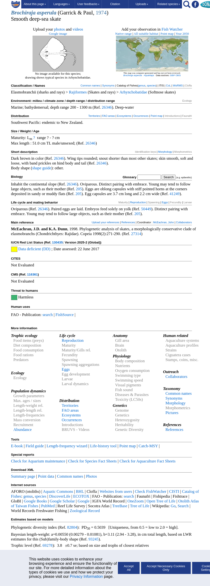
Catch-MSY (148, 446)
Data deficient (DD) (34, 249)
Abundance (23, 429)
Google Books (35, 501)
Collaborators (184, 222)
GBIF (172, 75)
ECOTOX (81, 496)
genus (141, 85)
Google (83, 501)
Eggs (165, 202)
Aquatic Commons (58, 491)
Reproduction (138, 202)
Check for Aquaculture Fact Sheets (148, 461)
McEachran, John (163, 222)
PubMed (47, 506)
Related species (168, 4)
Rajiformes (78, 92)
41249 (174, 193)
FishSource (64, 314)
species (151, 85)
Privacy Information (86, 576)
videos (78, 29)
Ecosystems (124, 115)
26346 (107, 107)
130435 (57, 242)
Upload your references (105, 222)
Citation (115, 4)
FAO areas (108, 115)
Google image (58, 33)
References (128, 222)
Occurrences (140, 115)
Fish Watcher (172, 29)
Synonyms (108, 85)
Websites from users (116, 491)
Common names (90, 85)
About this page (35, 4)
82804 (72, 527)
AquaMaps (149, 75)
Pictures (171, 412)
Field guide (35, 446)
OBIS (178, 75)
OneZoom (135, 501)
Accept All (129, 568)
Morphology (165, 151)
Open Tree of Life (161, 501)
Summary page (23, 476)
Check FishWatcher (150, 491)
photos (59, 29)
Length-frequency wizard (67, 446)
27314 (136, 233)
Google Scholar (62, 501)
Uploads (141, 4)
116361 (32, 274)
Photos (91, 476)
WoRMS (178, 85)
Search (183, 506)
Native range (123, 33)
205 (79, 189)
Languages (62, 4)
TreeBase (119, 506)
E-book (17, 446)
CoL (168, 85)
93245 (93, 539)
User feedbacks (88, 4)
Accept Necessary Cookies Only (166, 568)
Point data (46, 476)
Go (173, 506)
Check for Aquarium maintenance (38, 461)
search (47, 314)
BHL (80, 491)
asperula (46, 13)
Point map (167, 33)
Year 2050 (182, 33)
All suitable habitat (146, 33)
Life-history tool (103, 446)
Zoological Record (85, 510)
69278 (47, 545)
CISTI (174, 491)
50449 (146, 209)
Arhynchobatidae (133, 92)
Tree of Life (139, 506)
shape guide (41, 168)
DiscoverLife (59, 496)
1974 (101, 13)
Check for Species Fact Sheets (92, 461)
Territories (94, 115)
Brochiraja (23, 13)
